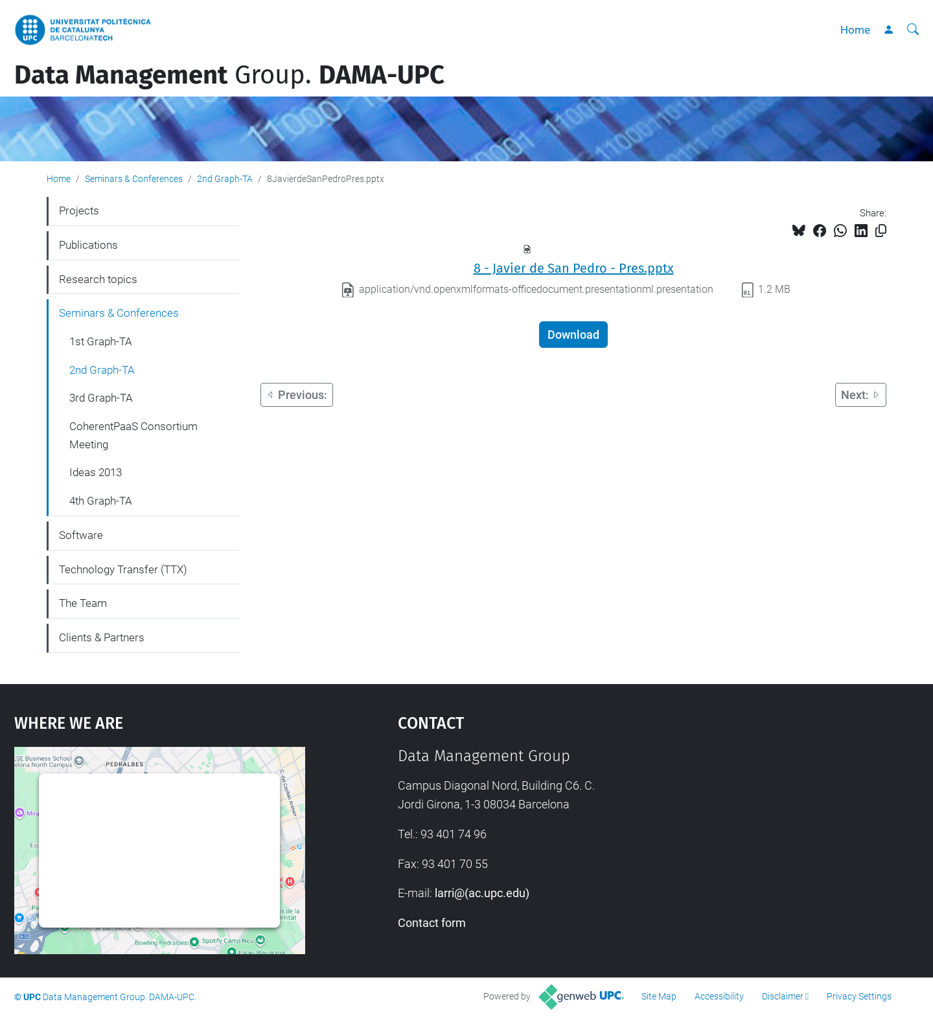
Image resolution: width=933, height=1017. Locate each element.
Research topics (98, 279)
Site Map (658, 996)
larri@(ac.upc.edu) (482, 893)
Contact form (432, 923)
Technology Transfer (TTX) (123, 569)
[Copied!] (880, 230)
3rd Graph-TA (101, 397)
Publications (88, 244)
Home (855, 29)
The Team (83, 603)
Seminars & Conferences (134, 179)
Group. (229, 75)
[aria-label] (913, 30)
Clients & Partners (101, 637)
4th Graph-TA (100, 500)
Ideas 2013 (95, 472)
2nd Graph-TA (225, 179)
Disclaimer (782, 996)
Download (573, 334)
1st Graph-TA (100, 341)
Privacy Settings (859, 996)
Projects (79, 210)
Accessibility (719, 996)
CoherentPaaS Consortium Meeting (133, 435)
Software (81, 535)
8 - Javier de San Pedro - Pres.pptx (574, 268)
